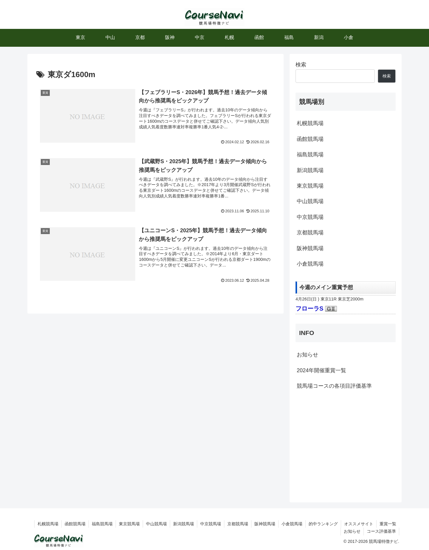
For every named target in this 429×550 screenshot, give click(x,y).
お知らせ (307, 355)
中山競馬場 (310, 201)
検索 (301, 65)
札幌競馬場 (310, 123)
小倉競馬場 (310, 264)
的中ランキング (323, 523)
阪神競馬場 (310, 248)
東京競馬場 (310, 186)
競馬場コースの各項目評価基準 (334, 386)
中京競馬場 (310, 217)
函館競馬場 (310, 139)
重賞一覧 (388, 523)
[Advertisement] (346, 445)
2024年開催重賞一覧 (321, 370)
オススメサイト (358, 523)
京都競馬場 (310, 233)
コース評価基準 (381, 531)
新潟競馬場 (310, 170)
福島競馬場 (310, 155)
